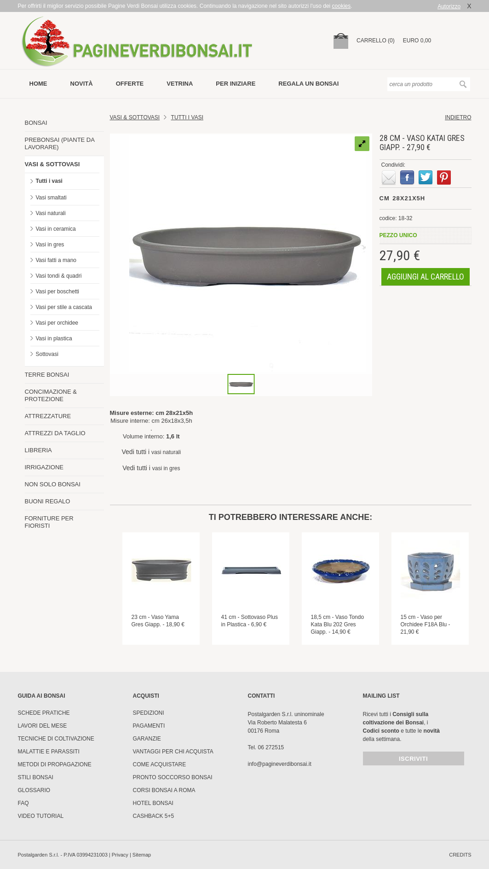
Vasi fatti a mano (56, 260)
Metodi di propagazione (55, 764)
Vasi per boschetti (58, 291)
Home (38, 83)
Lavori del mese (42, 726)
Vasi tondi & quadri (59, 276)
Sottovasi (47, 354)
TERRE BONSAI (47, 374)
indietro (458, 117)
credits (460, 854)
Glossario (34, 790)
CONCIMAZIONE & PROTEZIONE (51, 395)
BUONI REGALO (47, 501)
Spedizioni (148, 713)
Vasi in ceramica (56, 229)
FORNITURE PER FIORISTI (49, 522)
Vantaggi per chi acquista (173, 751)
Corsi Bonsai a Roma (164, 790)
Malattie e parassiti (49, 751)
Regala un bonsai (308, 83)
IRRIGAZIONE (44, 467)
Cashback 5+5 (153, 816)
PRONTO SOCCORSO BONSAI (173, 777)
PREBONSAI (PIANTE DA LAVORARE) (60, 143)
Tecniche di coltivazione (56, 738)
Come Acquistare (159, 764)
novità (81, 83)
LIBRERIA (38, 450)
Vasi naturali (51, 213)
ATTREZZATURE (48, 416)
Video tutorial (41, 816)
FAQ (23, 803)
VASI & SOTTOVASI (52, 164)
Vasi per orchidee (57, 323)
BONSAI (36, 122)
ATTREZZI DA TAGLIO (55, 433)
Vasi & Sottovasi (135, 117)
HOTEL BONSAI (153, 803)
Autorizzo (448, 6)
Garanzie (147, 738)
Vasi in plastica (54, 338)
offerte (130, 83)
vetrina (180, 83)
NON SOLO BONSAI (53, 484)
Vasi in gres (50, 244)
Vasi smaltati (51, 197)
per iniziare (235, 83)
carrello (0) (376, 40)
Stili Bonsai (35, 777)
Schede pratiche (44, 713)
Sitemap (141, 854)
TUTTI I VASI (187, 117)
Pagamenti (149, 726)
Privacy (120, 854)
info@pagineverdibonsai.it (279, 764)
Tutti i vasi (49, 181)
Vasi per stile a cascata (64, 307)
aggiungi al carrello (425, 276)
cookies (341, 6)
